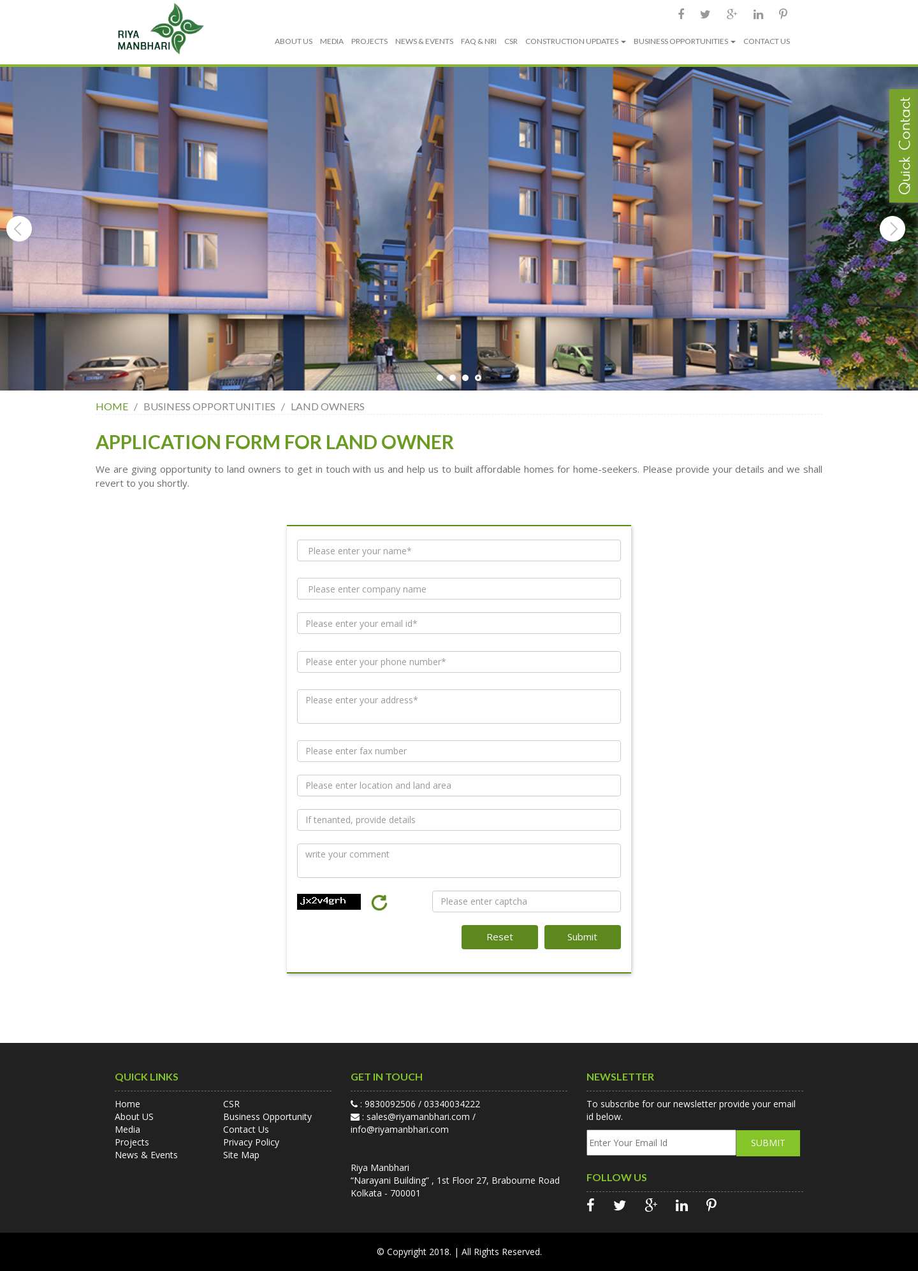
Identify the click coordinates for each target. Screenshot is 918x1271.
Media (127, 1129)
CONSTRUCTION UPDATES (575, 41)
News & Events (146, 1155)
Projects (132, 1142)
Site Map (241, 1155)
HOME (113, 406)
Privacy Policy (251, 1142)
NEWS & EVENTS (424, 41)
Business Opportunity (267, 1116)
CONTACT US (766, 41)
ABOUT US (293, 41)
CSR (511, 41)
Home (127, 1104)
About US (134, 1116)
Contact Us (246, 1129)
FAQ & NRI (479, 41)
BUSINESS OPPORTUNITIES (685, 41)
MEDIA (332, 41)
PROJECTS (369, 41)
